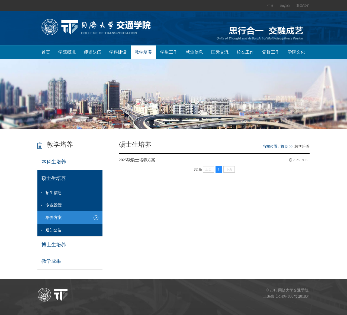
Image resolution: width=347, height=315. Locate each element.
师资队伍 (92, 52)
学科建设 (118, 52)
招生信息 (54, 193)
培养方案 (54, 217)
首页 (45, 52)
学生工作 (169, 52)
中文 (270, 6)
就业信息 (194, 52)
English (285, 6)
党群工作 (270, 52)
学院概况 (67, 52)
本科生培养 (53, 162)
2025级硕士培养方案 (137, 160)
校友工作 (245, 52)
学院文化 (296, 52)
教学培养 (143, 52)
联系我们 (303, 6)
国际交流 (220, 52)
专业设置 (54, 205)
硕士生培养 (53, 178)
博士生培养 (53, 244)
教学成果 (51, 261)
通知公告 (54, 230)
